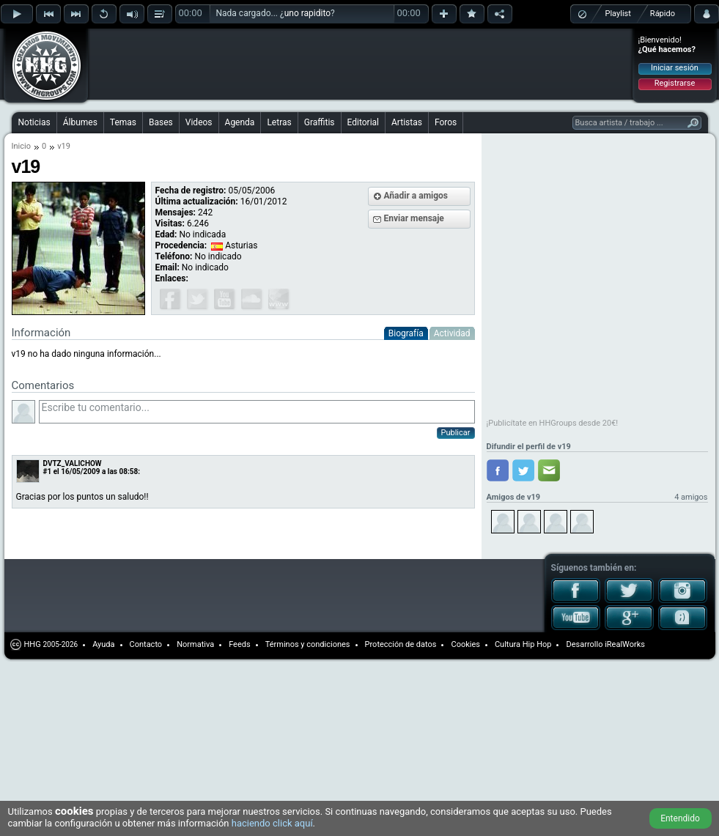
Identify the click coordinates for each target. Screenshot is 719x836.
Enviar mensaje (414, 218)
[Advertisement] (185, 53)
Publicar (456, 432)
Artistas (406, 122)
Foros (446, 122)
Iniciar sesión (674, 68)
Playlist (618, 13)
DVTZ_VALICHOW (72, 463)
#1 (47, 471)
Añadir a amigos (416, 195)
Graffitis (319, 122)
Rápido (662, 13)
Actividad (452, 333)
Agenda (240, 122)
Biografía (406, 333)
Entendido (680, 818)
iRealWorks (625, 644)
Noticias (34, 122)
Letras (279, 122)
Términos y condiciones (307, 644)
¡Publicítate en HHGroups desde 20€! (553, 423)
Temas (123, 122)
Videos (199, 122)
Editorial (363, 122)
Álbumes (80, 122)
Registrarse (675, 83)
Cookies (465, 644)
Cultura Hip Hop (523, 644)
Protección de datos (401, 644)
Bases (161, 122)
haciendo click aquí (272, 823)
